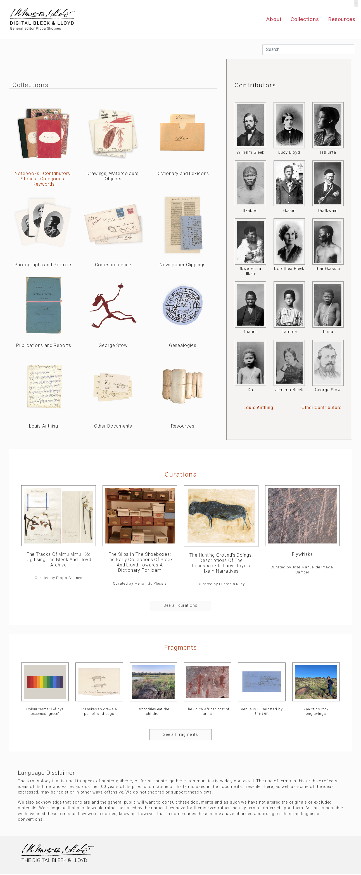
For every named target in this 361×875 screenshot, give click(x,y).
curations (181, 474)
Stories (28, 178)
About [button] (274, 19)
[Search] (308, 49)
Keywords (43, 184)
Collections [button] (305, 19)
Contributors (56, 173)
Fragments (180, 647)
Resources (341, 19)
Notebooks (27, 173)
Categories (52, 178)
